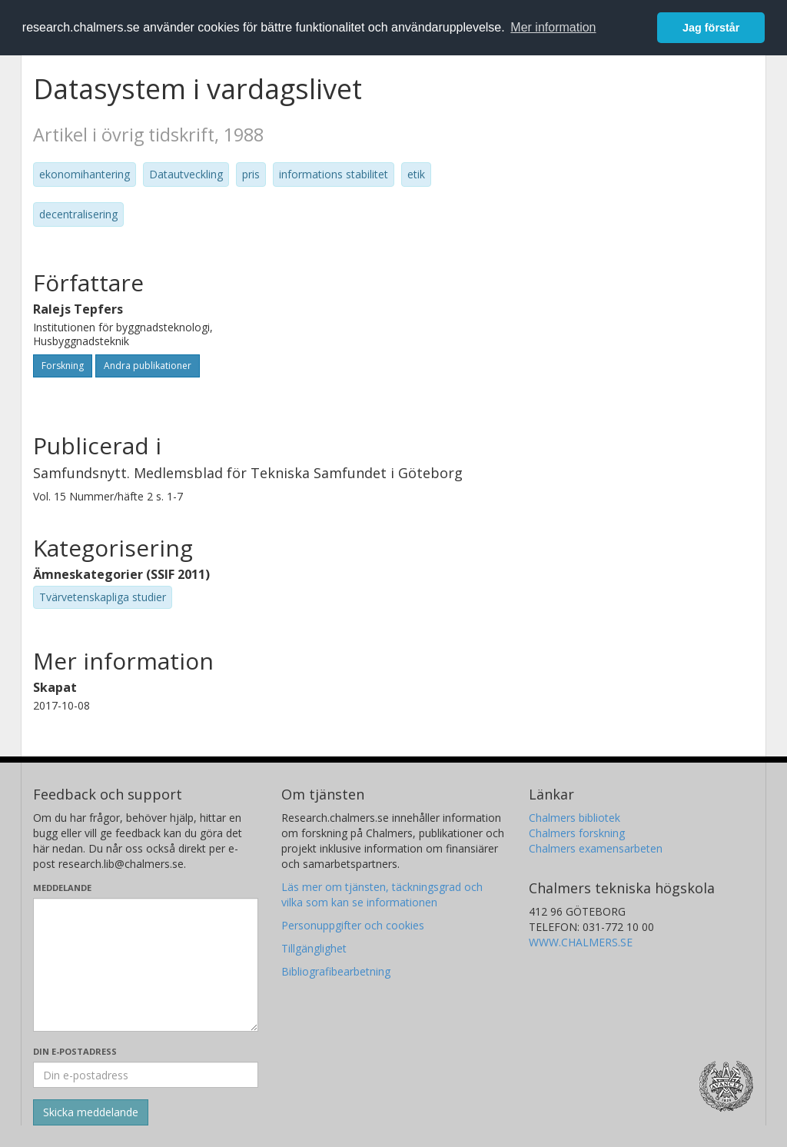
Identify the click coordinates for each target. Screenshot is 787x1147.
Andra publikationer (147, 365)
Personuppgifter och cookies (352, 925)
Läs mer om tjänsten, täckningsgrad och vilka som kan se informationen (382, 894)
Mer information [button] (553, 27)
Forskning (63, 365)
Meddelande (62, 887)
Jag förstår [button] (710, 28)
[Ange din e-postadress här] (145, 1075)
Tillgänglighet (314, 948)
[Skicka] (90, 1112)
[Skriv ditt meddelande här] (145, 965)
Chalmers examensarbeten (595, 848)
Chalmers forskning (577, 833)
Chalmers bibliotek (574, 817)
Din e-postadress (75, 1051)
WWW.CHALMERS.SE (581, 942)
